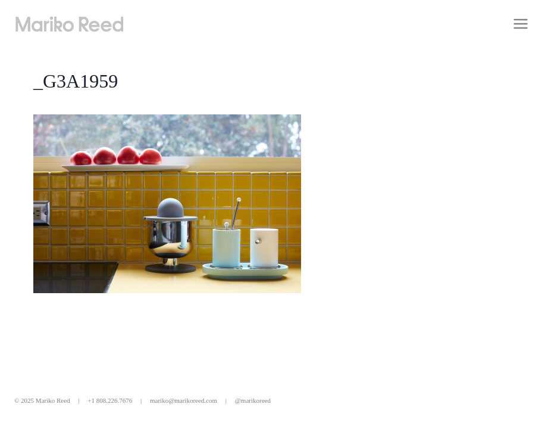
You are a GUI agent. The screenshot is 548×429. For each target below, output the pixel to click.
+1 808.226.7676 (109, 400)
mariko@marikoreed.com (183, 400)
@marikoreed (253, 400)
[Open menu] (520, 23)
